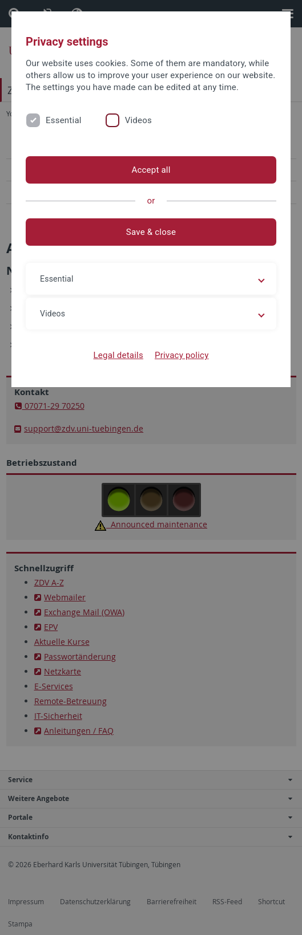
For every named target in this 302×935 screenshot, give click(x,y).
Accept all (150, 170)
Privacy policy (182, 355)
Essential (64, 120)
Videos (138, 120)
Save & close (151, 232)
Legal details (118, 355)
